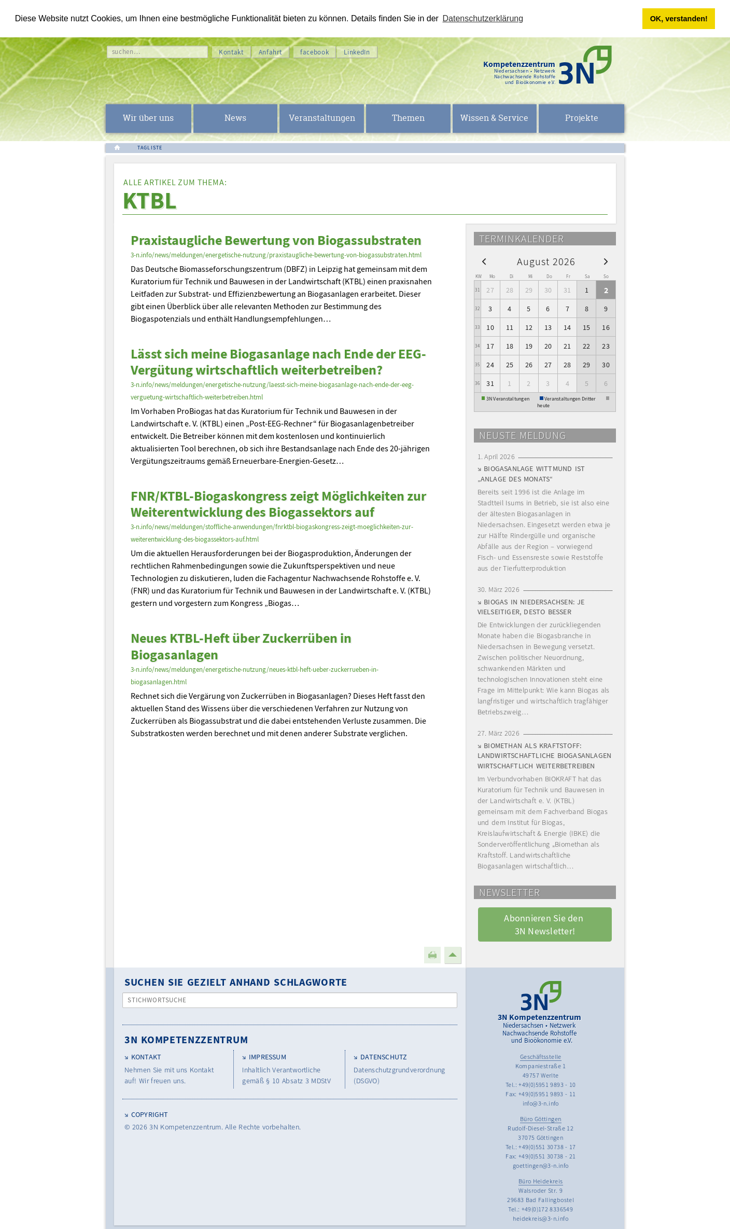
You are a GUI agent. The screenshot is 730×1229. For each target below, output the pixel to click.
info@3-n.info (541, 1103)
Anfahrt (271, 52)
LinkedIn (357, 52)
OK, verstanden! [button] (679, 19)
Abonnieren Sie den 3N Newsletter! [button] (544, 924)
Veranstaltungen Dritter (570, 398)
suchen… (126, 51)
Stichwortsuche (157, 1000)
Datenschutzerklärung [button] (483, 18)
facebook (314, 52)
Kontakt (231, 52)
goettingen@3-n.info (541, 1165)
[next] (606, 261)
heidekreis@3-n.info (540, 1218)
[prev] (484, 261)
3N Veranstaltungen (508, 398)
